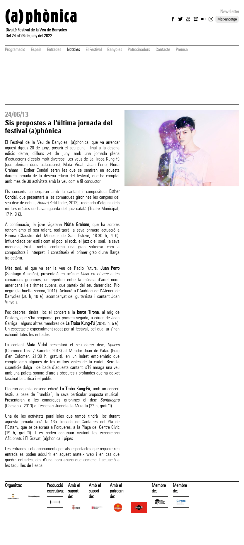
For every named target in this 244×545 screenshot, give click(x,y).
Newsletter (229, 11)
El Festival (94, 49)
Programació (15, 49)
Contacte (163, 49)
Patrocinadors (139, 49)
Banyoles (114, 49)
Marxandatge (227, 19)
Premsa (182, 49)
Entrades (54, 49)
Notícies (73, 49)
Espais (36, 49)
